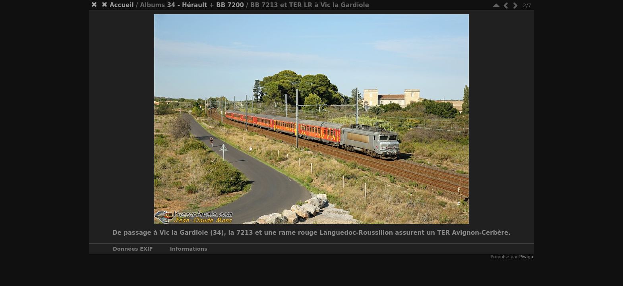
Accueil (122, 5)
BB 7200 (230, 5)
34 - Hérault (187, 5)
